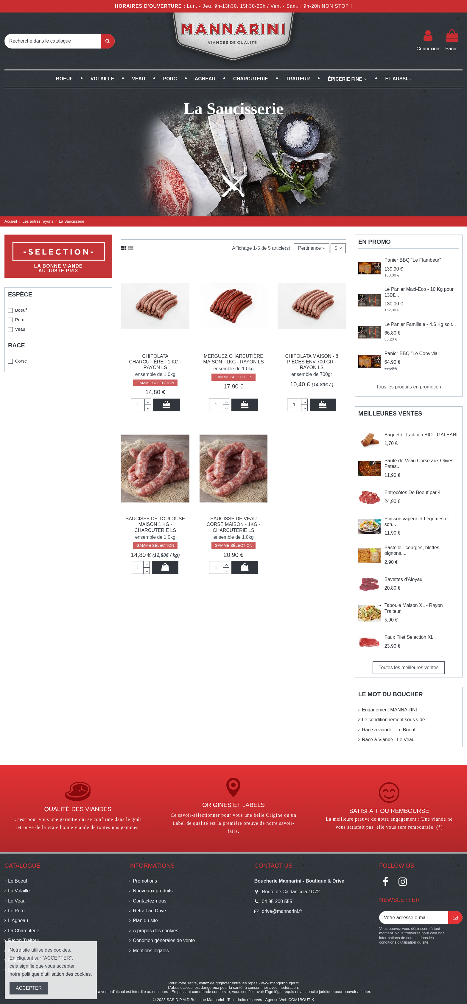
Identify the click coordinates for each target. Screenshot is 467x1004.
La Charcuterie (23, 930)
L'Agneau (18, 920)
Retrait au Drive (149, 910)
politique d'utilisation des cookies (56, 974)
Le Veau (17, 900)
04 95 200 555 (277, 901)
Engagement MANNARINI (389, 709)
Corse (21, 360)
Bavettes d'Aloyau (404, 579)
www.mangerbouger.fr (279, 983)
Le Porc (16, 910)
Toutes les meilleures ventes (409, 667)
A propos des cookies (155, 930)
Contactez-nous (149, 900)
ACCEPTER (29, 988)
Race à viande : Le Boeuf (388, 729)
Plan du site (145, 920)
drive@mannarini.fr (282, 911)
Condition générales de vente (164, 940)
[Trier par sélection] (311, 248)
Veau (20, 329)
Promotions (145, 880)
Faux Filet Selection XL (409, 637)
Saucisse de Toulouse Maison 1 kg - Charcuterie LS (155, 524)
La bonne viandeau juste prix (58, 268)
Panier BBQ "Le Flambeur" (413, 260)
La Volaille (19, 890)
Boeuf (21, 310)
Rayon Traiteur (23, 940)
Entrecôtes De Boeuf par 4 (413, 492)
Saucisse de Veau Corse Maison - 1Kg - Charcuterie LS (233, 524)
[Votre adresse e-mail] (413, 917)
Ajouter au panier (166, 404)
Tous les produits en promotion (408, 386)
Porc (19, 319)
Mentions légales (151, 950)
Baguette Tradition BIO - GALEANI (421, 434)
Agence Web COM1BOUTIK (289, 999)
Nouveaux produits (152, 890)
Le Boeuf (17, 880)
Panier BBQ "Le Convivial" (412, 353)
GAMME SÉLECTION (155, 383)
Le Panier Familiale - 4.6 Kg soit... (420, 324)
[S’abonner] (455, 917)
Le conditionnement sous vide (393, 719)
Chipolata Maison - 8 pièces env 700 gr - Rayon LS (311, 362)
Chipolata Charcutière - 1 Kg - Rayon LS (155, 362)
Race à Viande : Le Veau (388, 739)
